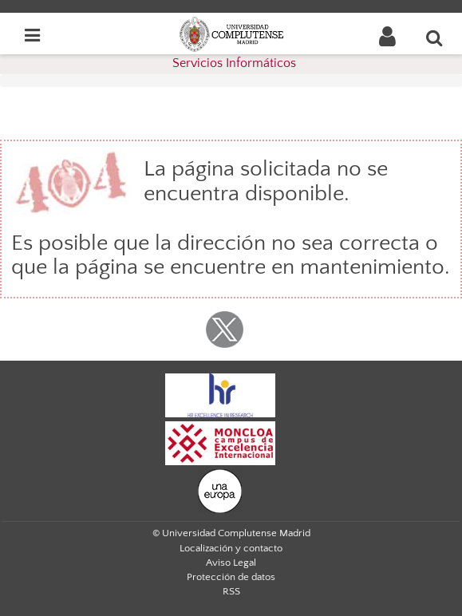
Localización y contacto (231, 548)
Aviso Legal (231, 562)
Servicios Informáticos (234, 63)
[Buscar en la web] (434, 37)
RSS (231, 591)
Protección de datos (231, 576)
